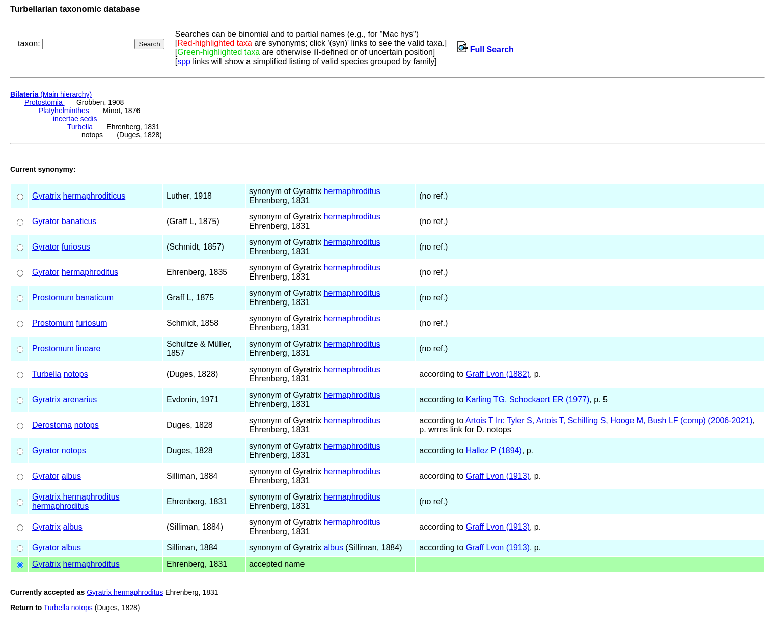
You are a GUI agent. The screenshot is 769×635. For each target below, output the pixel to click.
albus (71, 476)
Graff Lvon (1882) (498, 374)
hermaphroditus (352, 191)
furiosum (91, 323)
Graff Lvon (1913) (498, 476)
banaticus (79, 221)
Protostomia (44, 102)
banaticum (95, 297)
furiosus (76, 246)
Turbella (81, 127)
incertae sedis (76, 119)
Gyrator (45, 221)
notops (76, 374)
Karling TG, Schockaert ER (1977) (527, 399)
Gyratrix (46, 195)
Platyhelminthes (65, 110)
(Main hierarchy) (51, 94)
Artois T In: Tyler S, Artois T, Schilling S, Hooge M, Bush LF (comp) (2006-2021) (609, 420)
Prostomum (53, 297)
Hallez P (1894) (494, 450)
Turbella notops (69, 607)
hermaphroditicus (94, 195)
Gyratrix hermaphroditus (76, 496)
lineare (88, 348)
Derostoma (52, 425)
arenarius (80, 399)
